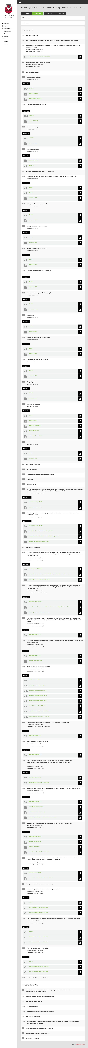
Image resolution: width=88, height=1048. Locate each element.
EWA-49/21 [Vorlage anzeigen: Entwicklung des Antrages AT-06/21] (26, 111)
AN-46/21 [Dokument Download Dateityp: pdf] (31, 303)
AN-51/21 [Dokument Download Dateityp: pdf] (31, 370)
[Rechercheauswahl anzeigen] (83, 7)
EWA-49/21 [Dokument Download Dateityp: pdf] (31, 115)
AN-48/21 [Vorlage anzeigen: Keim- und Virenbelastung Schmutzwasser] (26, 344)
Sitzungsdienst (80, 1044)
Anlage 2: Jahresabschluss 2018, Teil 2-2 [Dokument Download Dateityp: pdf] (38, 695)
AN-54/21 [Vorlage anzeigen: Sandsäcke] (26, 448)
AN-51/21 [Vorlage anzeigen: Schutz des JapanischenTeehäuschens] (26, 366)
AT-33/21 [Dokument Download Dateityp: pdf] (31, 961)
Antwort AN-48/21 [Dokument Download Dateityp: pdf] (33, 353)
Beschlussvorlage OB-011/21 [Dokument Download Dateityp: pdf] (35, 568)
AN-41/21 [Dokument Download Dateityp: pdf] (31, 192)
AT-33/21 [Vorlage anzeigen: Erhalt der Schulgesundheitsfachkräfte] (26, 957)
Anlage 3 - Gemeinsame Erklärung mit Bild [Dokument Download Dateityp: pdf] (39, 541)
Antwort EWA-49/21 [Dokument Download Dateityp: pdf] (33, 120)
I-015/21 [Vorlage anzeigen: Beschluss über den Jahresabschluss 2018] (26, 675)
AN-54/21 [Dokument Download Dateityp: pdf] (31, 453)
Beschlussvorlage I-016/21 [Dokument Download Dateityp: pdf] (35, 735)
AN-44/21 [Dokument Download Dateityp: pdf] (31, 237)
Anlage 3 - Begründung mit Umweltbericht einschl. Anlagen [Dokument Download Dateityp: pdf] (43, 817)
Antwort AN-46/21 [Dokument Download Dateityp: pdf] (33, 309)
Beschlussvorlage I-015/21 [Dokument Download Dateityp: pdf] (35, 679)
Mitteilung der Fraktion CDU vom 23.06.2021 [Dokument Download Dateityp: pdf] (39, 579)
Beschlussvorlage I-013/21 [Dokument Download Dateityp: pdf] (35, 634)
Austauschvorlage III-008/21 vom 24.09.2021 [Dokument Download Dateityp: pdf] (39, 782)
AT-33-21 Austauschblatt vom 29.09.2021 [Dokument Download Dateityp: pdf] (38, 971)
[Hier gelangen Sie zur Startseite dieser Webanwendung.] (8, 10)
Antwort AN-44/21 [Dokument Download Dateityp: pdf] (33, 242)
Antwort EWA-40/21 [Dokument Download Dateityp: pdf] (33, 93)
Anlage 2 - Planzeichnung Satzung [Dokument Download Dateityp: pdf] (37, 812)
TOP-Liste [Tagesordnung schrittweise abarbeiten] (49, 13)
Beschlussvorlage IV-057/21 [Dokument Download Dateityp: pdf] (35, 801)
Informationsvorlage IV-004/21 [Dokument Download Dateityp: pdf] (36, 501)
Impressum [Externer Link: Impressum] (6, 41)
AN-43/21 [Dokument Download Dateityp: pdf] (31, 281)
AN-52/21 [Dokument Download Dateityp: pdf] (31, 393)
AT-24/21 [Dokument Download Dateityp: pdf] (31, 902)
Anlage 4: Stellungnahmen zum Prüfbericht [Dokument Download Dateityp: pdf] (39, 716)
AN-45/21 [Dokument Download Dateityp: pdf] (31, 326)
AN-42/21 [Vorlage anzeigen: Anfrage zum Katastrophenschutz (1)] (26, 210)
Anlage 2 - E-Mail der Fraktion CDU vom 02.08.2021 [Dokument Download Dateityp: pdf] (41, 878)
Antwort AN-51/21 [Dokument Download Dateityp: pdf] (33, 375)
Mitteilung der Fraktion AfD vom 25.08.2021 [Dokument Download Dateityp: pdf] (39, 612)
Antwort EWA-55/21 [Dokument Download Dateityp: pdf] (33, 160)
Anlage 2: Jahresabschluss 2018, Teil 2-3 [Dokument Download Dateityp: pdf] (38, 700)
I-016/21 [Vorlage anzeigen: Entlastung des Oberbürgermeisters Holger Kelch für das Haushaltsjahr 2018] (26, 731)
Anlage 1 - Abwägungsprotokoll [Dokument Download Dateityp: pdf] (36, 806)
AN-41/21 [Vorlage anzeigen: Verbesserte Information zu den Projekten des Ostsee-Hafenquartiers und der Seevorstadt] (26, 183)
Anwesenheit (61, 13)
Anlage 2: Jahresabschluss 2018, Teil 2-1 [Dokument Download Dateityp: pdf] (38, 690)
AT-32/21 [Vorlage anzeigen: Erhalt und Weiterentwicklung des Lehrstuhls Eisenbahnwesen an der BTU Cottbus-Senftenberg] (26, 927)
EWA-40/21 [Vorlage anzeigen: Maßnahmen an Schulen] (26, 83)
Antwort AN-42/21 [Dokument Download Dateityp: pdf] (33, 220)
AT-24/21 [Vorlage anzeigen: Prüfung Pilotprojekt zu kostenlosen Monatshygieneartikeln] (26, 897)
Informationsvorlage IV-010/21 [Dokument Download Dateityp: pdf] (36, 525)
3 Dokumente (25, 23)
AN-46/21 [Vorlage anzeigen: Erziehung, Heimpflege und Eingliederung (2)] (26, 299)
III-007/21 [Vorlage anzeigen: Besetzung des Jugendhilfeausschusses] (26, 750)
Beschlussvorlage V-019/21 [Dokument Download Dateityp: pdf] (35, 872)
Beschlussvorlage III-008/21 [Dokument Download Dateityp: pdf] (35, 777)
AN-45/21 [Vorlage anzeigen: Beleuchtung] (26, 321)
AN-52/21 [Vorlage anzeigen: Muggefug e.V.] (26, 388)
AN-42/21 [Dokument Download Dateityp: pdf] (31, 214)
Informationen (26, 13)
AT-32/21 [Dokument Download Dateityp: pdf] (31, 931)
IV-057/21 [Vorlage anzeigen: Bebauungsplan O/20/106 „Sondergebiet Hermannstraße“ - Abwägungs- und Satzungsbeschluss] (26, 797)
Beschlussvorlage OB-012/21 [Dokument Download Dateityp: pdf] (35, 601)
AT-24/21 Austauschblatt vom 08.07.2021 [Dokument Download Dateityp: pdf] (38, 907)
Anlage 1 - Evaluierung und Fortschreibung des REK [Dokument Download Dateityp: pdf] (41, 531)
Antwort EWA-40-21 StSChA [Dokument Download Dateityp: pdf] (35, 98)
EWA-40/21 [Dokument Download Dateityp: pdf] (31, 88)
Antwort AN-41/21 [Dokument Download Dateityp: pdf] (33, 197)
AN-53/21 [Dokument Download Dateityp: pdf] (31, 415)
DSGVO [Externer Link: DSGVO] (5, 44)
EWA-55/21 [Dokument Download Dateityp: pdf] (31, 165)
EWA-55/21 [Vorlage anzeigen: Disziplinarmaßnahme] (26, 155)
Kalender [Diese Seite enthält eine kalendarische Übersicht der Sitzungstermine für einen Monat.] (5, 26)
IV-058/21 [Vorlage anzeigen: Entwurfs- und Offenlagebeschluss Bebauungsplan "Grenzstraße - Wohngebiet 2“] (26, 832)
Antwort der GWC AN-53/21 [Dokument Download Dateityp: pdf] (35, 425)
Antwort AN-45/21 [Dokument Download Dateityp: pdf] (33, 331)
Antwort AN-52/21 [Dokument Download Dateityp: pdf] (33, 398)
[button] (8, 28)
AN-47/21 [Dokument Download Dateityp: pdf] (31, 259)
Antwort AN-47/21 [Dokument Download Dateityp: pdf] (33, 264)
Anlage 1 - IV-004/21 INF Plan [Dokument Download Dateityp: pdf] (35, 507)
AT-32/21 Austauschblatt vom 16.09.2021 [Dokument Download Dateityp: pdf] (38, 937)
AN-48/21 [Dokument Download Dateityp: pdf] (31, 348)
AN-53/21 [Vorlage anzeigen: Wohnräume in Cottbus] (26, 410)
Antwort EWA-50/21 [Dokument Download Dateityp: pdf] (33, 143)
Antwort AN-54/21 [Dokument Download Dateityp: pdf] (33, 458)
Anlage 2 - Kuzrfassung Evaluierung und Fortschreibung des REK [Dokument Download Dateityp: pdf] (44, 536)
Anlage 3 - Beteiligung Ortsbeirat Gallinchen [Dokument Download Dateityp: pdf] (39, 851)
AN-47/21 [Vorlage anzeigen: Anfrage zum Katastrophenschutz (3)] (26, 255)
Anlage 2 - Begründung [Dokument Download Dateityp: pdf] (34, 846)
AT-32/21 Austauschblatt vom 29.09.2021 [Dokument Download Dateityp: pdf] (38, 942)
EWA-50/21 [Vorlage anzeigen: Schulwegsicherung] (26, 133)
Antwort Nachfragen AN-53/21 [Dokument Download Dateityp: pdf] (36, 436)
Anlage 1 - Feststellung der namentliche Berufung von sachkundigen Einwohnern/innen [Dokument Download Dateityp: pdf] (49, 606)
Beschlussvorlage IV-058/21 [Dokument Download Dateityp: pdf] (35, 836)
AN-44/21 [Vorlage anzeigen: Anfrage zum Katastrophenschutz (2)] (26, 232)
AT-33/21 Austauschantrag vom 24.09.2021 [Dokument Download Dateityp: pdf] (39, 966)
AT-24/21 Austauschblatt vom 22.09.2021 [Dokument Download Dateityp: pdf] (38, 912)
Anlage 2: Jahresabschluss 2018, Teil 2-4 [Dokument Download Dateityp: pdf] (38, 705)
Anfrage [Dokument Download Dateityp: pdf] (30, 187)
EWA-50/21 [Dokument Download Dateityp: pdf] (31, 137)
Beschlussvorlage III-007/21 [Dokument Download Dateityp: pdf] (35, 754)
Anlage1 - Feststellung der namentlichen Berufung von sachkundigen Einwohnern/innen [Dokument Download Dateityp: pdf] (49, 574)
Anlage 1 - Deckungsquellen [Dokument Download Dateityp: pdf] (35, 660)
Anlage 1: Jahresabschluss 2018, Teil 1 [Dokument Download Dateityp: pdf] (37, 685)
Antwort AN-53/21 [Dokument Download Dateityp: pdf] (33, 420)
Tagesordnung (37, 13)
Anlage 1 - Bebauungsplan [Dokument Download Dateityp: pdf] (35, 841)
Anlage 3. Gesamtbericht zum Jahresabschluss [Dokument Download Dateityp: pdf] (39, 711)
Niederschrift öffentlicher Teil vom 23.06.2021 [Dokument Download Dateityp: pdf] (39, 56)
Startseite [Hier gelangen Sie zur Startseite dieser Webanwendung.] (5, 23)
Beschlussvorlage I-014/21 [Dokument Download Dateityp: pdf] (35, 655)
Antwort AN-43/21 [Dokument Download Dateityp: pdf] (33, 286)
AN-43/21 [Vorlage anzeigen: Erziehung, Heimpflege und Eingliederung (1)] (26, 277)
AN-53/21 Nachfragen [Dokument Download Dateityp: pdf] (34, 430)
